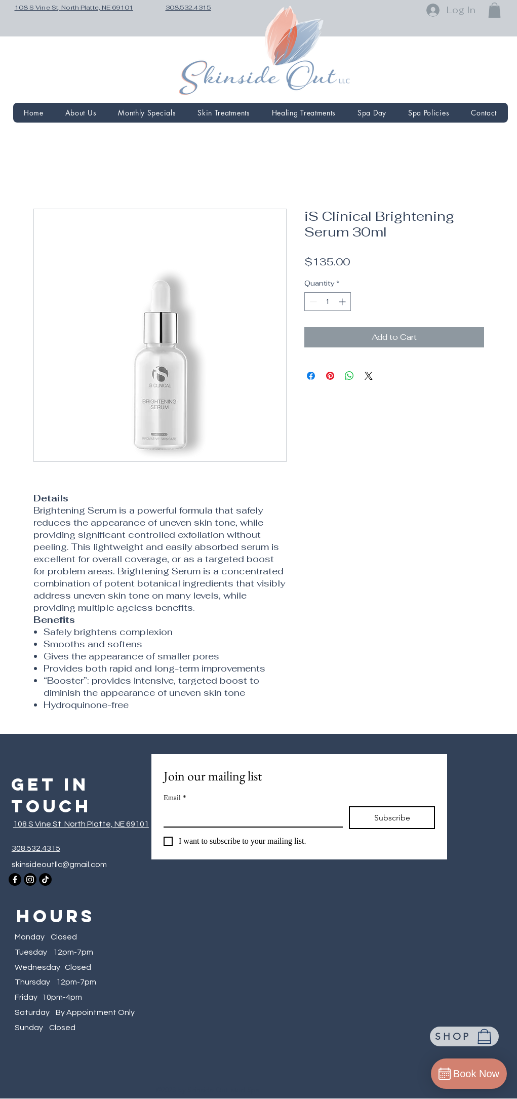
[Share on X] (369, 376)
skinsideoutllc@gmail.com (59, 864)
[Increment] (343, 301)
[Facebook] (15, 879)
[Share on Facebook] (311, 376)
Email (175, 798)
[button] (494, 10)
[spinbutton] (328, 301)
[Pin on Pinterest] (330, 376)
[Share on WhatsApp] (349, 376)
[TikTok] (45, 879)
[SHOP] (464, 1036)
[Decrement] (312, 301)
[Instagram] (30, 879)
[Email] (250, 816)
